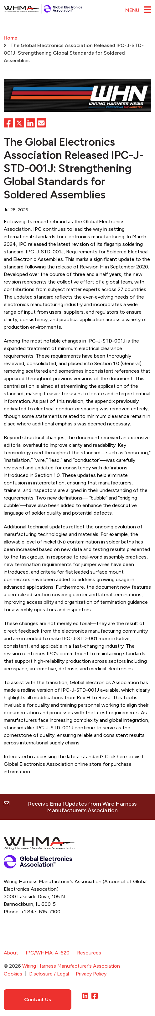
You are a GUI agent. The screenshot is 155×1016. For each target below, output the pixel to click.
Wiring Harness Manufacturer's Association (71, 966)
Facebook (8, 122)
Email (41, 122)
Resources (89, 953)
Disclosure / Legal (49, 973)
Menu (132, 10)
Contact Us (37, 999)
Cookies (13, 973)
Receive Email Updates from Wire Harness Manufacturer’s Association (82, 807)
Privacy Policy (91, 973)
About (11, 953)
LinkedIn (30, 122)
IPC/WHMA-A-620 (48, 953)
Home (10, 38)
